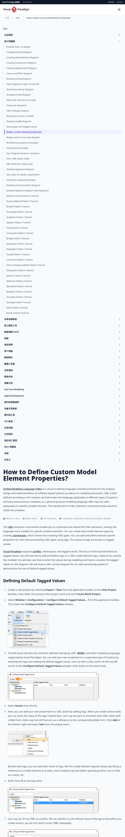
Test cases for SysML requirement (23, 174)
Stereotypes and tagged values (21, 126)
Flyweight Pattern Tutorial (19, 249)
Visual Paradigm (12, 551)
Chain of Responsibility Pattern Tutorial (25, 265)
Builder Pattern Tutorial (18, 206)
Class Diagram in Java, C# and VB (22, 84)
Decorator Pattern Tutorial (19, 243)
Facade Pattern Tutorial (17, 254)
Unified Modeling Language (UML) (22, 488)
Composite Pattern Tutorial (19, 233)
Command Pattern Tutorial (19, 259)
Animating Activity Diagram (20, 89)
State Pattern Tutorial (17, 307)
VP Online (27, 2)
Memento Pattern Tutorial (19, 286)
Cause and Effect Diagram (19, 73)
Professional (88, 518)
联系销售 (111, 2)
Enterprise (77, 518)
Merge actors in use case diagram (23, 137)
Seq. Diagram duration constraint (22, 153)
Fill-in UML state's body (17, 158)
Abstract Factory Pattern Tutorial (22, 195)
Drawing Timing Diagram (18, 78)
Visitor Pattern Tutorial (17, 313)
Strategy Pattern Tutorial (18, 302)
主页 (7, 18)
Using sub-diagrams (16, 105)
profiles (37, 551)
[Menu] (119, 9)
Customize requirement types (21, 179)
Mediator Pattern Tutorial (19, 291)
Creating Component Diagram (21, 62)
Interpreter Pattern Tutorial (20, 270)
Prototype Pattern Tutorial (19, 211)
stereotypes (19, 535)
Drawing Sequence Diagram (20, 169)
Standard (99, 518)
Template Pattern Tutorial (19, 297)
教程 (18, 18)
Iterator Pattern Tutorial (18, 275)
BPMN (80, 653)
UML (10, 527)
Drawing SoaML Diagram (18, 121)
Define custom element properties (24, 132)
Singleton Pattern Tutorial (19, 217)
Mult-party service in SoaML (20, 116)
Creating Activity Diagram (19, 52)
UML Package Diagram (17, 110)
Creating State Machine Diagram (22, 57)
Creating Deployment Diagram (21, 68)
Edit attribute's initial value (19, 163)
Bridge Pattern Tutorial (17, 238)
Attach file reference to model (21, 100)
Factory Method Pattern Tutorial (22, 201)
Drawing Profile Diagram (18, 94)
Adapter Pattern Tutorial (18, 222)
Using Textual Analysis (17, 148)
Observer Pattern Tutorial (19, 281)
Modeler (107, 518)
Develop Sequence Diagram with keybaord (27, 190)
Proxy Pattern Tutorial (17, 227)
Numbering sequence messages (22, 142)
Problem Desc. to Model (18, 46)
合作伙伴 (120, 2)
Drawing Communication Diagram (23, 185)
